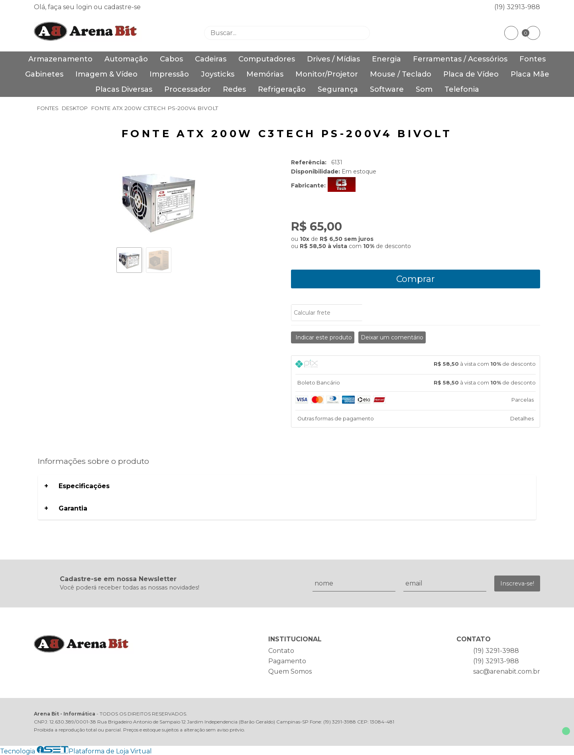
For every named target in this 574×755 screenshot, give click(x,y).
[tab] (415, 365)
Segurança (338, 89)
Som (424, 89)
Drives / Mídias (333, 59)
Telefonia (461, 89)
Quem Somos (290, 671)
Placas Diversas (123, 89)
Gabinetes (44, 74)
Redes (234, 89)
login (85, 7)
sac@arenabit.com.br (506, 671)
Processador (187, 89)
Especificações (84, 486)
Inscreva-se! (517, 583)
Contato (281, 650)
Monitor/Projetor (326, 74)
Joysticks (217, 74)
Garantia (73, 508)
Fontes (532, 59)
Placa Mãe (530, 74)
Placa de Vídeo (471, 74)
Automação (126, 59)
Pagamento (287, 661)
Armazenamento (60, 59)
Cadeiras (210, 59)
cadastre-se (122, 7)
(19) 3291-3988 (496, 650)
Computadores (266, 59)
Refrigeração (282, 89)
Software (387, 89)
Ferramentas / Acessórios (460, 59)
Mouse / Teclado (400, 74)
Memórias (264, 74)
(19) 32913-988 (517, 7)
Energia (386, 59)
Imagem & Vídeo (106, 74)
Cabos (171, 59)
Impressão (169, 74)
